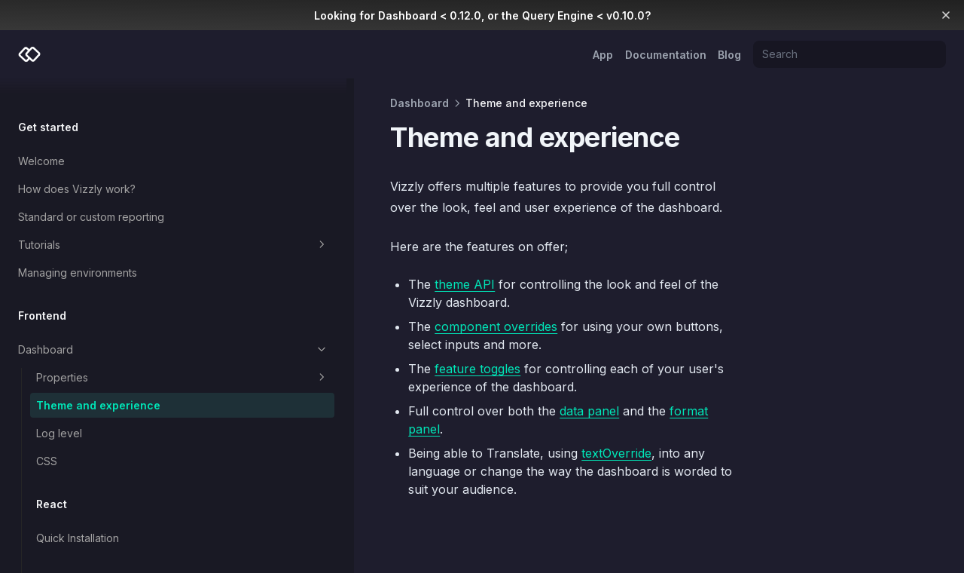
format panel (559, 374)
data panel (442, 374)
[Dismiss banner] (946, 15)
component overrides (349, 308)
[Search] (849, 54)
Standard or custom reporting (91, 192)
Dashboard (100, 325)
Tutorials (100, 221)
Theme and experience (98, 381)
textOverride (470, 398)
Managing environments (77, 248)
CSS (46, 437)
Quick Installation (77, 513)
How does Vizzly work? (77, 164)
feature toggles (331, 332)
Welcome (41, 136)
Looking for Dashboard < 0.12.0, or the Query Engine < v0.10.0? (482, 15)
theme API (318, 284)
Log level (59, 409)
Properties (109, 353)
